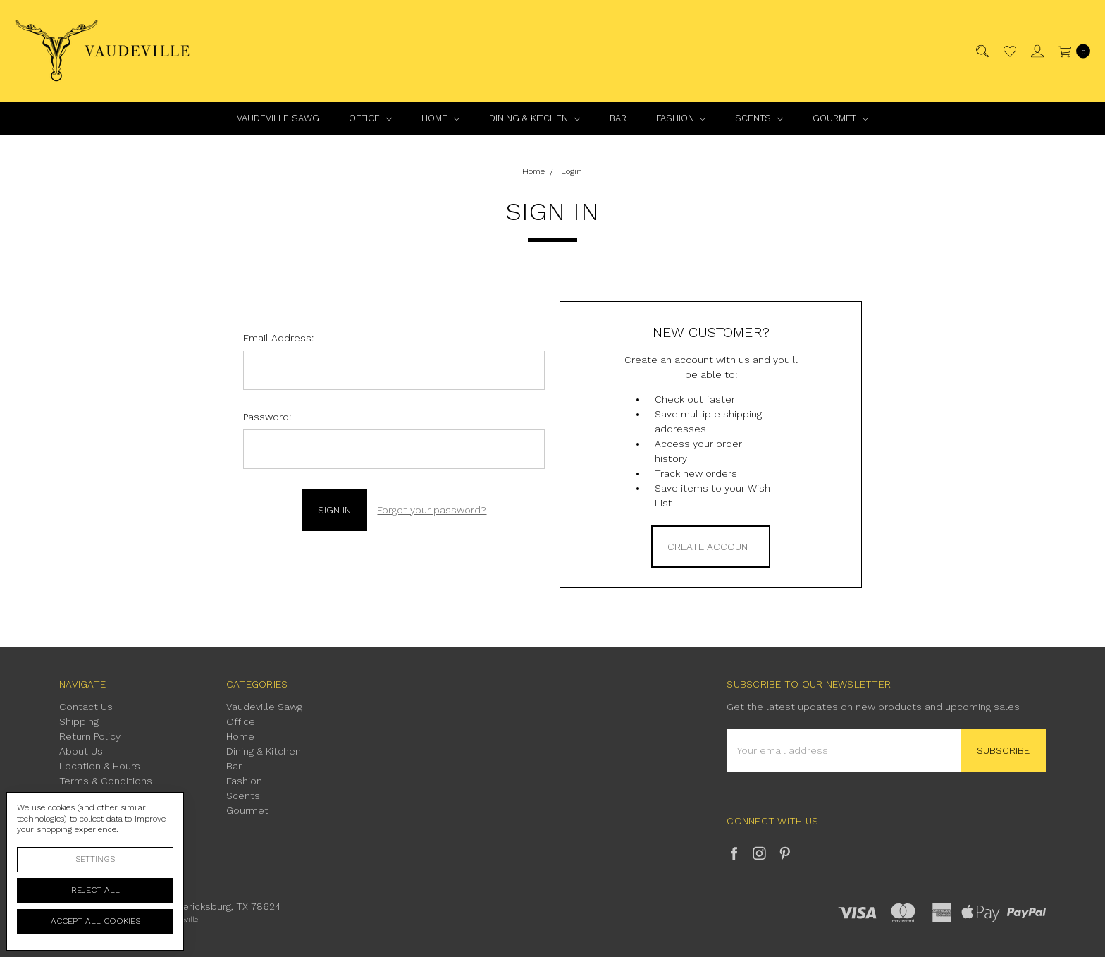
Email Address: (278, 337)
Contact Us (86, 706)
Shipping (79, 721)
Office (370, 118)
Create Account (710, 546)
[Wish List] (1008, 51)
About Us (81, 751)
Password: (267, 416)
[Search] (981, 51)
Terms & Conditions (105, 780)
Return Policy (90, 736)
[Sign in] (1036, 51)
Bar (618, 118)
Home (440, 118)
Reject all (95, 890)
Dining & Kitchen (534, 118)
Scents (759, 118)
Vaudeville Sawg (278, 118)
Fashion (681, 118)
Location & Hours (99, 766)
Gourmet (840, 118)
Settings (95, 859)
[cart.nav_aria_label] (1070, 51)
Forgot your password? (431, 510)
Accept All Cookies (95, 921)
